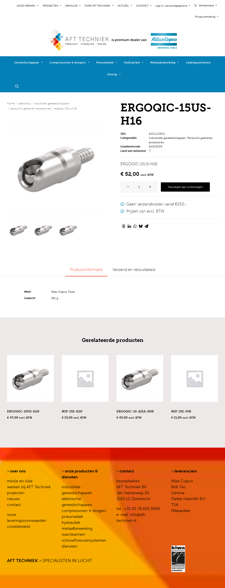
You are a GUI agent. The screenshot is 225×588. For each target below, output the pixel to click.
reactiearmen (73, 534)
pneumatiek (72, 516)
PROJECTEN (52, 5)
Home (11, 103)
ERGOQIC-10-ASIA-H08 (135, 411)
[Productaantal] (139, 187)
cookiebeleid (18, 526)
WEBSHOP (24, 103)
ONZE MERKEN (27, 5)
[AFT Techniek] (112, 39)
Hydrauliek (133, 62)
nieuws (13, 498)
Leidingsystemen (198, 62)
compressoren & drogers (84, 510)
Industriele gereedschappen (51, 103)
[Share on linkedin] (129, 226)
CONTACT (143, 5)
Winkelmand (207, 5)
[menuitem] (28, 5)
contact (14, 504)
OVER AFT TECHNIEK (99, 5)
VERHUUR (72, 5)
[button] (19, 86)
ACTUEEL (125, 5)
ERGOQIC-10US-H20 (23, 411)
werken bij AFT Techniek (29, 487)
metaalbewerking (77, 528)
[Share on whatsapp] (135, 226)
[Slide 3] (68, 230)
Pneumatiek (106, 62)
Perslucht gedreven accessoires (30, 108)
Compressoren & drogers (69, 62)
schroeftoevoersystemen (84, 540)
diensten (69, 546)
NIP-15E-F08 (181, 411)
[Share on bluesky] (140, 226)
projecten (15, 492)
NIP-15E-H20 (72, 411)
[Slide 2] (43, 230)
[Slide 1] (18, 230)
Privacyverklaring (206, 16)
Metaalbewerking (164, 62)
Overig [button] (114, 74)
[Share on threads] (123, 226)
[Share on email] (146, 226)
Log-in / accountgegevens (172, 5)
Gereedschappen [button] (29, 62)
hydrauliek (71, 522)
